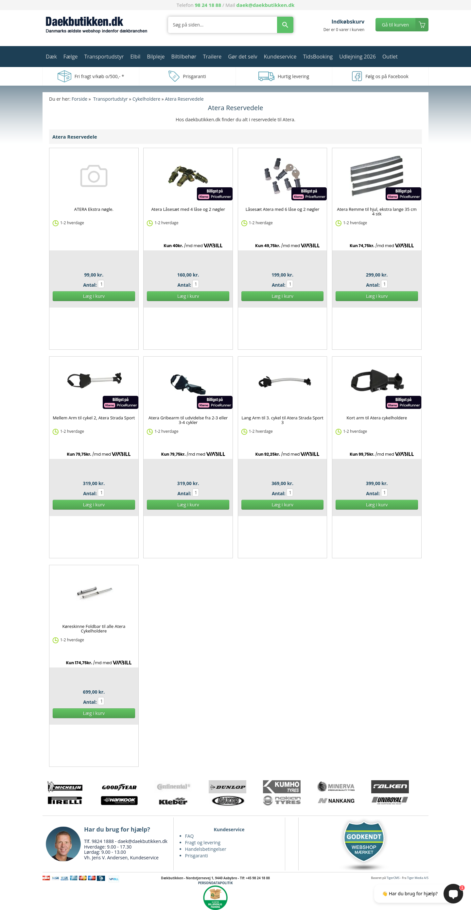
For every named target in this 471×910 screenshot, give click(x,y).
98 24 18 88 (208, 5)
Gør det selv (242, 56)
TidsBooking (318, 56)
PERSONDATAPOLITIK (215, 883)
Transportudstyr (104, 56)
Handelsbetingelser (205, 849)
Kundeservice (280, 56)
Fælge (70, 56)
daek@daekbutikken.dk (265, 5)
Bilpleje (156, 56)
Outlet (390, 56)
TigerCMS (393, 878)
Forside (79, 99)
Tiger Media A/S (417, 878)
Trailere (212, 56)
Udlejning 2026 (357, 56)
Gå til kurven (395, 25)
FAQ (189, 836)
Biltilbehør (183, 56)
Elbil (135, 56)
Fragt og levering (202, 842)
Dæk (51, 56)
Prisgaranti (196, 855)
